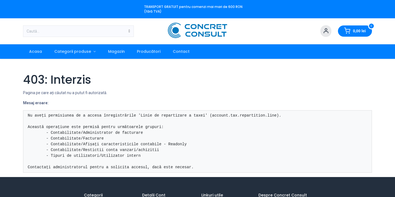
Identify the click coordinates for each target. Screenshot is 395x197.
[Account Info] (325, 31)
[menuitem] (35, 51)
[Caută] (129, 31)
